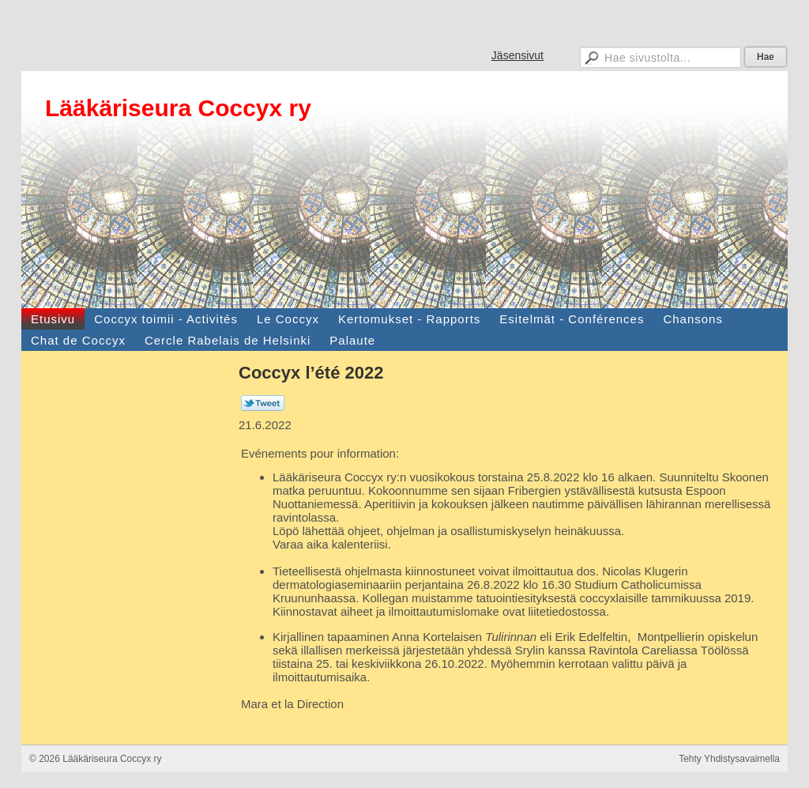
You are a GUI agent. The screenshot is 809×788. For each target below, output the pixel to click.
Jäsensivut (517, 55)
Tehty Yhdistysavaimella (729, 758)
